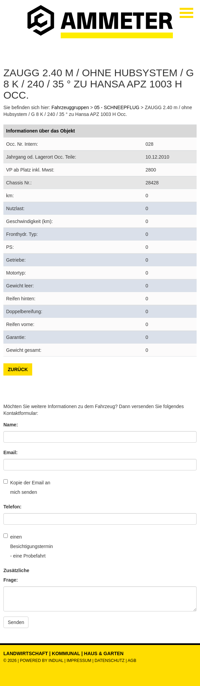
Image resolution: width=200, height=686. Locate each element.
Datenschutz (110, 660)
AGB (132, 660)
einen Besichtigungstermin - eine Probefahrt (27, 546)
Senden (16, 622)
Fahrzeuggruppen (70, 107)
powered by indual (41, 660)
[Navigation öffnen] (186, 13)
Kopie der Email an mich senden (26, 487)
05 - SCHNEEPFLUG (116, 107)
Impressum (78, 660)
